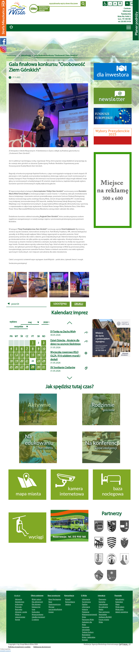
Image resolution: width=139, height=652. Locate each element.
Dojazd (67, 599)
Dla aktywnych (37, 602)
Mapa (117, 604)
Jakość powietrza (121, 612)
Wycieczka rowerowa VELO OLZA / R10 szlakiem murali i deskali (65, 356)
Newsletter (103, 614)
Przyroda (18, 607)
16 (38, 355)
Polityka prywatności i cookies (19, 647)
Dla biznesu (36, 604)
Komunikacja (69, 595)
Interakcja (101, 595)
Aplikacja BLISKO (105, 617)
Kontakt (85, 640)
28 (26, 367)
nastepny (8, 651)
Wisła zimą (119, 609)
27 (21, 367)
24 (43, 361)
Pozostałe (118, 595)
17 (43, 355)
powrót (13, 304)
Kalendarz (119, 602)
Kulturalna (36, 612)
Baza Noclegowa (55, 599)
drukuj (78, 304)
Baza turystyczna (54, 595)
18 (11, 361)
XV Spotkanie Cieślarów (62, 367)
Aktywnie (18, 599)
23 (38, 361)
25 (11, 367)
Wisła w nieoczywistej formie (20, 617)
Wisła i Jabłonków (88, 637)
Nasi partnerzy (104, 612)
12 (16, 355)
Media (101, 609)
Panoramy (102, 599)
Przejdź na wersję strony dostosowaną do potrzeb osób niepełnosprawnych (105, 3)
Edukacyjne (36, 607)
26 (16, 367)
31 (43, 367)
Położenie (85, 612)
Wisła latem (119, 607)
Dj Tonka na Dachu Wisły (63, 331)
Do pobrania (103, 607)
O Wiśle (84, 595)
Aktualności (26, 56)
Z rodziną (35, 619)
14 (26, 355)
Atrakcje (17, 595)
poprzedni (3, 651)
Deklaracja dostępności (42, 647)
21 (26, 361)
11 (11, 355)
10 (43, 348)
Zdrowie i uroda (21, 612)
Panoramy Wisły (88, 619)
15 (32, 355)
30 (38, 367)
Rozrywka (18, 609)
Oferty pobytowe (37, 595)
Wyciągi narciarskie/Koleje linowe (55, 609)
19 (16, 361)
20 (21, 361)
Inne (33, 609)
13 (21, 355)
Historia (85, 609)
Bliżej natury (36, 599)
